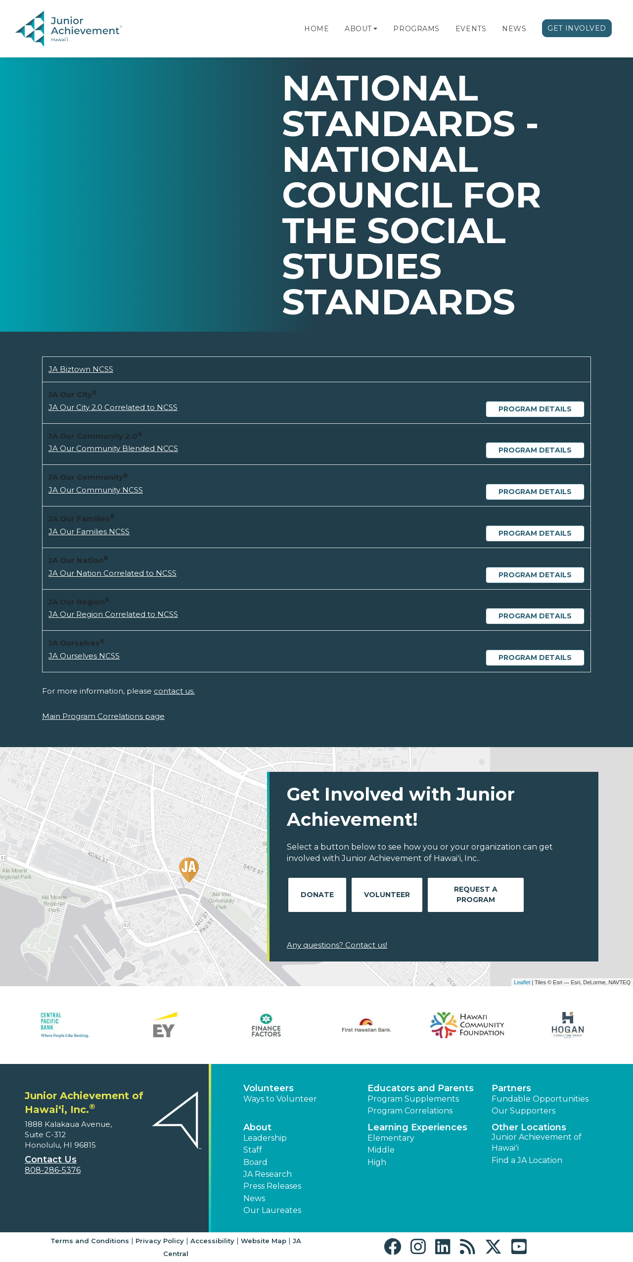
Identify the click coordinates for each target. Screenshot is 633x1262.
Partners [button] (511, 1088)
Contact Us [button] (51, 1159)
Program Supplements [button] (413, 1099)
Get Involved (576, 28)
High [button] (376, 1162)
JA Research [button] (267, 1174)
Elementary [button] (390, 1138)
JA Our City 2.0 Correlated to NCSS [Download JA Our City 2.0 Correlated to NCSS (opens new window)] (113, 407)
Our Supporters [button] (523, 1110)
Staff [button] (252, 1150)
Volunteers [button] (268, 1088)
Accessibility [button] (212, 1241)
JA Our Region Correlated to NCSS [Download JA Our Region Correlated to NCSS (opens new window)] (113, 614)
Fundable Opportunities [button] (540, 1099)
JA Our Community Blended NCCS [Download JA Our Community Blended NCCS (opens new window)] (113, 448)
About (358, 28)
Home (316, 28)
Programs (416, 28)
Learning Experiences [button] (417, 1127)
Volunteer (387, 894)
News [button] (254, 1198)
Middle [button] (381, 1150)
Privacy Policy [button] (160, 1241)
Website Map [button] (263, 1241)
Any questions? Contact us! (337, 945)
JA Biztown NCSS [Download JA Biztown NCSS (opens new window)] (80, 369)
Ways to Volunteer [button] (280, 1099)
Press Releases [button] (272, 1186)
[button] (375, 28)
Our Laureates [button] (272, 1210)
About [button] (257, 1127)
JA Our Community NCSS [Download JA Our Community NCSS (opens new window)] (95, 490)
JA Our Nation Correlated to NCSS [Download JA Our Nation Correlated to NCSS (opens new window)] (112, 573)
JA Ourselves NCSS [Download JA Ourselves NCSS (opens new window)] (84, 655)
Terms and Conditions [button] (89, 1241)
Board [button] (255, 1162)
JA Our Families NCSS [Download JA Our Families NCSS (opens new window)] (89, 531)
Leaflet (522, 982)
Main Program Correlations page (103, 716)
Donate (317, 894)
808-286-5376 (53, 1170)
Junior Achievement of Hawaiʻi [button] (537, 1142)
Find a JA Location (527, 1160)
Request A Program (475, 894)
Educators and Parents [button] (420, 1088)
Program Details (535, 408)
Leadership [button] (265, 1138)
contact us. (174, 691)
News (514, 28)
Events (470, 28)
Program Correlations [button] (409, 1110)
